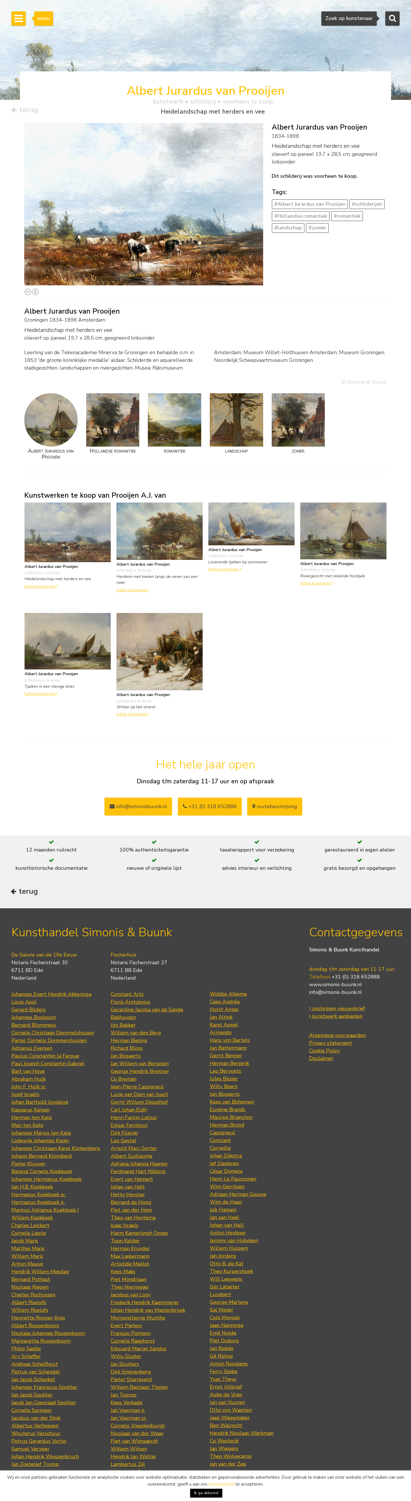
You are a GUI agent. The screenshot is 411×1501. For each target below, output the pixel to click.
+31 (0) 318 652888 (210, 806)
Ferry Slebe (223, 1372)
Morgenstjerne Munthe (138, 1319)
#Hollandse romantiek (300, 216)
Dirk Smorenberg (131, 1372)
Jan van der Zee (228, 1465)
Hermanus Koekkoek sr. (38, 1195)
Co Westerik (224, 1442)
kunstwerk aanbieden (335, 1017)
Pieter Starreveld (131, 1380)
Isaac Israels (124, 1226)
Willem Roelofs (29, 1311)
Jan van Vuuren (227, 1403)
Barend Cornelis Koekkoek (41, 1172)
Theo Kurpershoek (231, 1272)
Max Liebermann (130, 1257)
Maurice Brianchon (231, 1118)
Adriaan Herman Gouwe (238, 1195)
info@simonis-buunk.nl (335, 993)
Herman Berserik (229, 1064)
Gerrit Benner (226, 1056)
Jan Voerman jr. (128, 1411)
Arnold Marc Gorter (134, 1149)
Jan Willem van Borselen (140, 1064)
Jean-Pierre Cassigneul (137, 1087)
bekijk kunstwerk (41, 586)
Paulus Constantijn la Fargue (45, 1057)
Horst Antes (224, 1010)
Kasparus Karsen (30, 1110)
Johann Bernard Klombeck (41, 1157)
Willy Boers (223, 1087)
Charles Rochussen (33, 1295)
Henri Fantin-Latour (134, 1118)
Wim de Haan (226, 1203)
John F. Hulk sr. (28, 1087)
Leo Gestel (123, 1141)
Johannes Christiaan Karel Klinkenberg (55, 1149)
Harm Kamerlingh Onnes (139, 1234)
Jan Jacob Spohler (32, 1396)
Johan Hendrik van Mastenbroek (148, 1311)
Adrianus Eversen (31, 1049)
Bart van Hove (28, 1072)
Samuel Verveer (30, 1449)
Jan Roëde (221, 1349)
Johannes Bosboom (33, 1018)
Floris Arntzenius (130, 1003)
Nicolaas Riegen (30, 1288)
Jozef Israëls (25, 1095)
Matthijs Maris (28, 1249)
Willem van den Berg (136, 1033)
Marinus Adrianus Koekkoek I (45, 1211)
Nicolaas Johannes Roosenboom (48, 1334)
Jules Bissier (224, 1079)
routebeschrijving (274, 806)
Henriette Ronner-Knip (38, 1319)
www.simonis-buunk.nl (335, 985)
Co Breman (123, 1080)
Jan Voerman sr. (129, 1419)
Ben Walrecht (226, 1426)
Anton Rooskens (229, 1364)
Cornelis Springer (31, 1411)
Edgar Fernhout (129, 1126)
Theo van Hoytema (133, 1218)
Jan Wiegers (224, 1449)
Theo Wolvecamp (230, 1457)
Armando (220, 1033)
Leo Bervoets (225, 1072)
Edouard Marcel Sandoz (138, 1349)
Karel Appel (224, 1025)
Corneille (220, 1149)
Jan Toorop (123, 1396)
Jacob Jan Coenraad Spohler (43, 1403)
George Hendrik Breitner (140, 1072)
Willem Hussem (229, 1249)
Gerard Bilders (28, 1010)
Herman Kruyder (130, 1249)
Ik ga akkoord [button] (206, 1493)
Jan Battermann (228, 1049)
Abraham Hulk (28, 1080)
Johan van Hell (128, 1188)
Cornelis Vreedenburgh (138, 1426)
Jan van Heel (224, 1218)
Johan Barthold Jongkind (39, 1103)
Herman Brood (227, 1126)
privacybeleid (222, 1484)
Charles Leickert (30, 1226)
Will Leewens (226, 1280)
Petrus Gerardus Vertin (38, 1442)
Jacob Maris (24, 1241)
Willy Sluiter (126, 1357)
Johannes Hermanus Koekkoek (46, 1180)
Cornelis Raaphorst (133, 1342)
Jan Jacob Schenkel (33, 1380)
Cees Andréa (224, 1002)
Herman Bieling (129, 1041)
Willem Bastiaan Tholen (139, 1388)
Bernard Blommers (33, 1026)
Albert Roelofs (28, 1303)
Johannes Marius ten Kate (41, 1134)
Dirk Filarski (124, 1134)
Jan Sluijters (125, 1365)
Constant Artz (127, 995)
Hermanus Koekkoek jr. (38, 1203)
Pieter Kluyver (28, 1164)
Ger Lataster (224, 1287)
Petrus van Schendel (35, 1372)
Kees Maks (123, 1272)
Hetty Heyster (128, 1195)
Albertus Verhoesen (35, 1426)
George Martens (229, 1303)
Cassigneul (222, 1133)
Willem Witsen (129, 1449)
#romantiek (347, 216)
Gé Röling (221, 1357)
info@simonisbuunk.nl (138, 806)
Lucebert (220, 1295)
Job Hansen (223, 1210)
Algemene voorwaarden (337, 1036)
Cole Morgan (225, 1318)
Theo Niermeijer (130, 1288)
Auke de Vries (226, 1395)
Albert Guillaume (131, 1157)
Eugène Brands (227, 1110)
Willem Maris (27, 1257)
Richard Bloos (127, 1049)
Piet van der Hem (131, 1211)
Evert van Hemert (132, 1180)
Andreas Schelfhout (34, 1365)
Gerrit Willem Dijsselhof (139, 1103)
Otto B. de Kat (226, 1264)
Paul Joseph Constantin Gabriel (47, 1064)
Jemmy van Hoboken (234, 1241)
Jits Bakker (123, 1026)
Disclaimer (321, 1059)
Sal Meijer (221, 1311)
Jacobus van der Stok (36, 1419)
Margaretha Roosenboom (41, 1342)
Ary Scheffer (26, 1357)
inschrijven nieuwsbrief (337, 1009)
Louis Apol (24, 1003)
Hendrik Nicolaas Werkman (241, 1434)
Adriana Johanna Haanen (139, 1164)
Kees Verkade (126, 1403)
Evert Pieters (126, 1326)
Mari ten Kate (27, 1126)
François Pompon (131, 1334)
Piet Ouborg (224, 1341)
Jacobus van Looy (131, 1295)
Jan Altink (221, 1018)
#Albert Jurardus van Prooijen (309, 204)
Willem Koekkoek (32, 1218)
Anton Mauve (27, 1265)
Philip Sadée (26, 1349)
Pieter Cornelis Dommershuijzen (49, 1041)
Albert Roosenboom (35, 1326)
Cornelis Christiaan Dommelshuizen (52, 1033)
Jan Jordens (223, 1257)
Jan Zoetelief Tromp (35, 1465)
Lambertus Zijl (128, 1465)
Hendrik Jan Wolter (133, 1457)
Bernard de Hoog (131, 1203)
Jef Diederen (224, 1164)
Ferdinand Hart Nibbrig (138, 1172)
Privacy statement (330, 1044)
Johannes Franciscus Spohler (44, 1388)
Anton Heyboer (228, 1233)
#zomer (317, 228)
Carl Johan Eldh (129, 1110)
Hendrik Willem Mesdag (40, 1272)
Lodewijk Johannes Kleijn (40, 1141)
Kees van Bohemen (232, 1102)
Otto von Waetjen (231, 1411)
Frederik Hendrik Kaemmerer (145, 1303)
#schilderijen (367, 204)
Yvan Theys (223, 1380)
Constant (220, 1141)
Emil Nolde (223, 1334)
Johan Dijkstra (226, 1156)
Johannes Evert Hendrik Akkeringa (51, 995)
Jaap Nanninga (226, 1326)
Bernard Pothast (30, 1280)
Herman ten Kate (31, 1118)
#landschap (288, 228)
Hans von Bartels (230, 1041)
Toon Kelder (125, 1241)
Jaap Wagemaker (230, 1418)
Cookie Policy (324, 1052)
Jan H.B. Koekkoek (32, 1188)
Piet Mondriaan (128, 1280)
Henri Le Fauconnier (233, 1180)
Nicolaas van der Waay (137, 1434)
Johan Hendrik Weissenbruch (45, 1457)
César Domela (226, 1172)
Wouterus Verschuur (36, 1434)
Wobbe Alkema (228, 995)
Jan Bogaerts (126, 1057)
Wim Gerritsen (227, 1187)
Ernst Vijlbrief (226, 1388)
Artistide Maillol (130, 1265)
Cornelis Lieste (28, 1234)
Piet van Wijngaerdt (134, 1442)
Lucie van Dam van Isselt (139, 1095)
